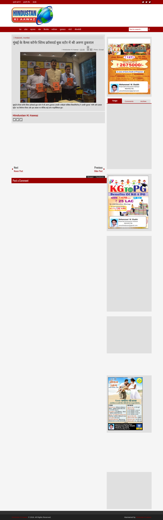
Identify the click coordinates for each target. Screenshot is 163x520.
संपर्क (34, 2)
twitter (146, 2)
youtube (143, 2)
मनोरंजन (54, 29)
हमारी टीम (26, 2)
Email (101, 50)
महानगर (32, 29)
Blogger (90, 177)
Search (150, 29)
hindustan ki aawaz (143, 517)
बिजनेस (46, 29)
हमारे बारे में (16, 2)
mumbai (26, 38)
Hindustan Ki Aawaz (71, 50)
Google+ (21, 119)
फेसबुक (114, 101)
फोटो (70, 29)
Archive (143, 101)
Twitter (17, 119)
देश (20, 29)
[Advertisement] (108, 11)
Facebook (14, 119)
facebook (149, 2)
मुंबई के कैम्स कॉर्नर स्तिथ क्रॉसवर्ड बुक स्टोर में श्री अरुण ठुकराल (53, 42)
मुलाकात (63, 29)
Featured (18, 38)
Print (95, 50)
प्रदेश (25, 29)
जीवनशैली (78, 29)
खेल (39, 29)
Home (15, 29)
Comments (129, 101)
